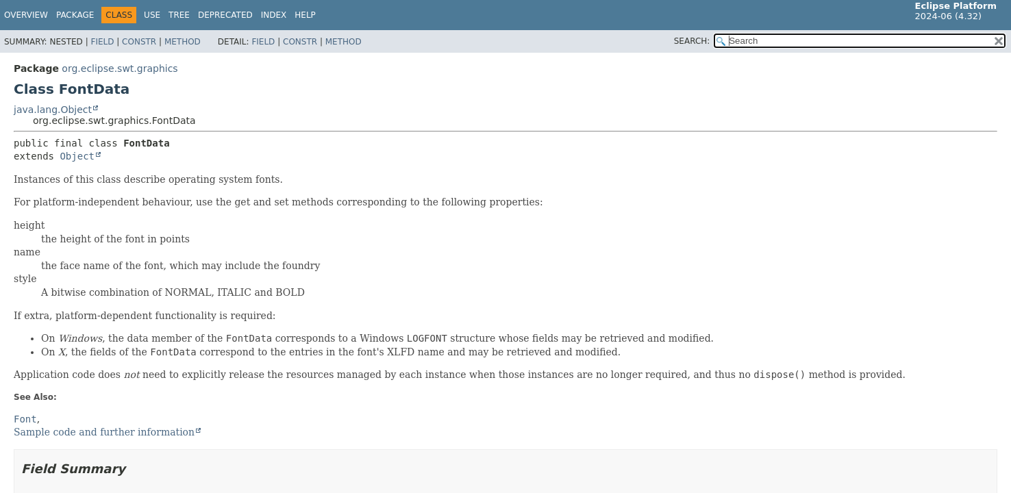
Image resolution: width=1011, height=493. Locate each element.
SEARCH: (692, 41)
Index (274, 15)
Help (305, 15)
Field (102, 42)
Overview (26, 15)
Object (77, 156)
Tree (179, 15)
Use (152, 15)
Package (75, 15)
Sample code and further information (104, 432)
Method (182, 42)
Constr (139, 42)
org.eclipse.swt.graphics (119, 68)
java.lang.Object (53, 109)
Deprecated (225, 15)
